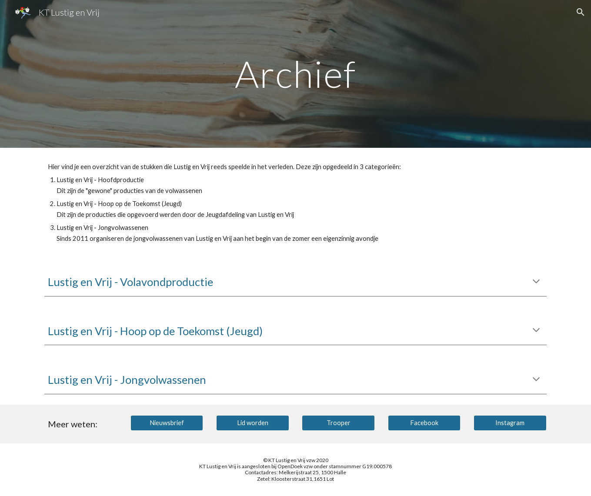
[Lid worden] (253, 423)
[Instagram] (510, 423)
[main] (295, 74)
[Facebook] (424, 423)
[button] (580, 12)
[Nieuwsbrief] (167, 423)
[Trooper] (338, 423)
